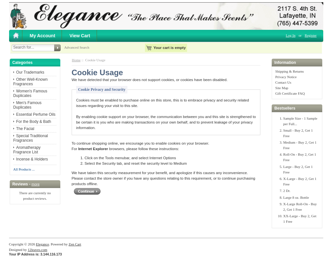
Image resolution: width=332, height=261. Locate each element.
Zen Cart (75, 244)
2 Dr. (286, 191)
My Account (42, 35)
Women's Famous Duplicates (30, 93)
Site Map (281, 88)
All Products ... (24, 169)
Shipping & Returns (289, 71)
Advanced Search (76, 47)
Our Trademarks (30, 72)
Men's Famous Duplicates (27, 105)
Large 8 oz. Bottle (296, 197)
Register (311, 35)
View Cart (79, 35)
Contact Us (283, 82)
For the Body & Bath (33, 121)
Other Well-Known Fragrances (30, 81)
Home (76, 60)
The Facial (25, 128)
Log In (291, 35)
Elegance (42, 244)
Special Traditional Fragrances (30, 138)
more (35, 184)
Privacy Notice (286, 77)
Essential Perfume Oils (35, 114)
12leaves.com (37, 250)
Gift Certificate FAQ (290, 93)
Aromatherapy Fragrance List (27, 149)
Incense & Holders (32, 159)
